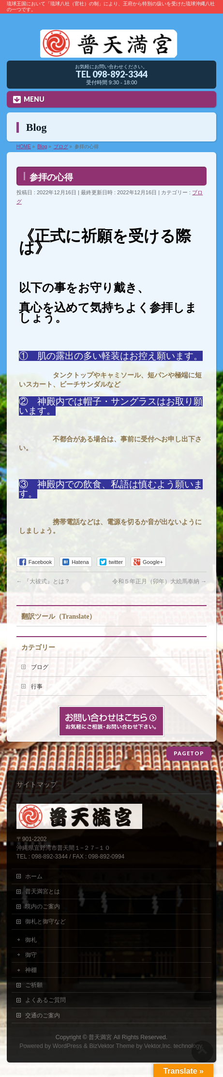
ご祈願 (34, 985)
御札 (31, 940)
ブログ (39, 667)
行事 (37, 686)
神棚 (31, 970)
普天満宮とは (42, 891)
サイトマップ (36, 784)
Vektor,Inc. (158, 1046)
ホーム (34, 876)
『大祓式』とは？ (43, 581)
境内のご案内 (42, 906)
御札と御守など (45, 921)
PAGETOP (189, 753)
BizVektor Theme (111, 1046)
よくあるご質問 (45, 1000)
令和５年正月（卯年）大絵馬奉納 (159, 581)
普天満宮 (100, 1037)
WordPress (67, 1046)
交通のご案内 (42, 1015)
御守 (31, 955)
